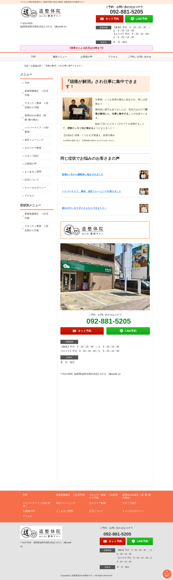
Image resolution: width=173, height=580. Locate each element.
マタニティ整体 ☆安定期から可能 (36, 105)
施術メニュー (60, 56)
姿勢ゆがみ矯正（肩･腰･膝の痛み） (36, 117)
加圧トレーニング (34, 140)
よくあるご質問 (33, 171)
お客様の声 (86, 56)
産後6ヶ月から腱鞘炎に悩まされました (83, 174)
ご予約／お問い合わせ (139, 56)
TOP (33, 56)
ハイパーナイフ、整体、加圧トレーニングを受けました (91, 191)
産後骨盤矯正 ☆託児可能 (36, 93)
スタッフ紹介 (32, 156)
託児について (32, 179)
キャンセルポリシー (35, 187)
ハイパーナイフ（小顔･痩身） (37, 129)
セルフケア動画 (33, 148)
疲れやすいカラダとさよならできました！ (84, 208)
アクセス (113, 56)
